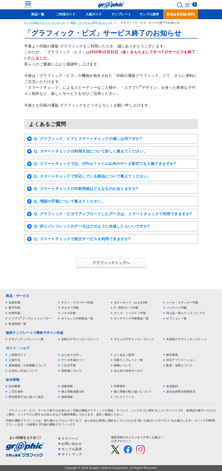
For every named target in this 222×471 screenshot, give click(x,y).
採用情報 (67, 397)
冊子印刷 (14, 307)
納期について (122, 365)
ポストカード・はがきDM (131, 302)
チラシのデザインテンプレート (134, 339)
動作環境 (172, 355)
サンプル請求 (71, 449)
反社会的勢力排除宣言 (180, 391)
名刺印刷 (14, 302)
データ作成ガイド (73, 360)
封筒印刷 (14, 313)
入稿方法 (14, 360)
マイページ (70, 438)
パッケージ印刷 (176, 307)
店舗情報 (67, 386)
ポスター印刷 (70, 307)
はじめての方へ (71, 355)
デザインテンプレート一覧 (26, 339)
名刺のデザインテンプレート (80, 339)
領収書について (71, 370)
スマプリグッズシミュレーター (30, 318)
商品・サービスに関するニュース (91, 22)
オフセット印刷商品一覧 (77, 318)
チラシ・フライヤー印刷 (77, 302)
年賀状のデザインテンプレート (186, 339)
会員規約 (172, 386)
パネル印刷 (68, 313)
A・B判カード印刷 (126, 307)
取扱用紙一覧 (17, 323)
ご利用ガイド (17, 355)
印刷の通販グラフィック (22, 420)
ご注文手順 (68, 365)
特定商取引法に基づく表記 (26, 397)
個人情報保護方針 (73, 391)
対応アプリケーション (180, 360)
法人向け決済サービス (128, 370)
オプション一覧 (176, 318)
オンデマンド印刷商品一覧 (131, 318)
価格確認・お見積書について (28, 365)
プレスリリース (124, 397)
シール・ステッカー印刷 (182, 302)
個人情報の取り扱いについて (133, 391)
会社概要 (14, 386)
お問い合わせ (71, 444)
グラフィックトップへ (111, 263)
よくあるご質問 (124, 355)
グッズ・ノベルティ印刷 (130, 313)
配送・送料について (179, 365)
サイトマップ (71, 454)
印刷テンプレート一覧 (128, 360)
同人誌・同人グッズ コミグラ (185, 313)
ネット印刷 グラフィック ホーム (44, 22)
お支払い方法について (23, 370)
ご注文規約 (16, 391)
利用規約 (120, 386)
